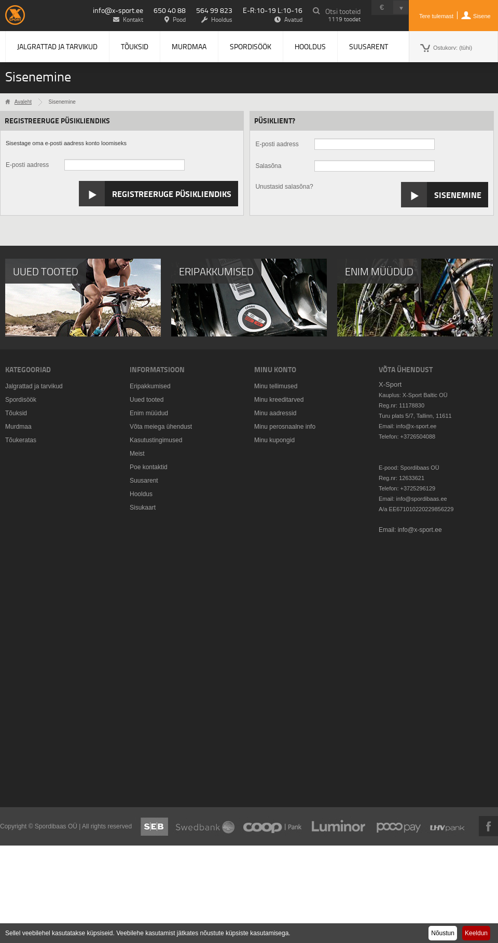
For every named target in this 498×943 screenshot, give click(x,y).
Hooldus (310, 46)
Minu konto (275, 369)
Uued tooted (146, 399)
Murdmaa (189, 46)
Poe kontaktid (149, 467)
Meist (137, 453)
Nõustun (442, 933)
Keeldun (476, 933)
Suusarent (368, 46)
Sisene (482, 16)
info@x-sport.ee (118, 10)
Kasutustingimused (156, 440)
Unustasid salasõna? (284, 186)
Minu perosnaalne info (284, 426)
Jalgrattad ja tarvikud (57, 46)
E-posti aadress (27, 164)
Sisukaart (143, 507)
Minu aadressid (275, 413)
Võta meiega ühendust (161, 426)
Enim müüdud (149, 413)
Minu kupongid (274, 440)
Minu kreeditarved (278, 399)
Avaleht (23, 102)
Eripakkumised (150, 386)
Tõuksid (134, 46)
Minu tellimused (275, 386)
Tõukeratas (20, 440)
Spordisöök (250, 46)
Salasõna (268, 166)
